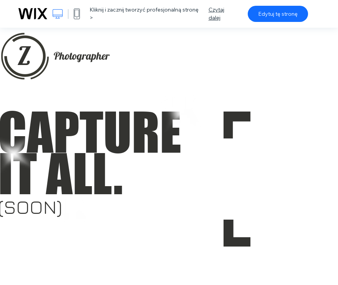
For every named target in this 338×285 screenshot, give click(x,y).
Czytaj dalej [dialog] (216, 13)
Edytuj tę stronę (278, 13)
